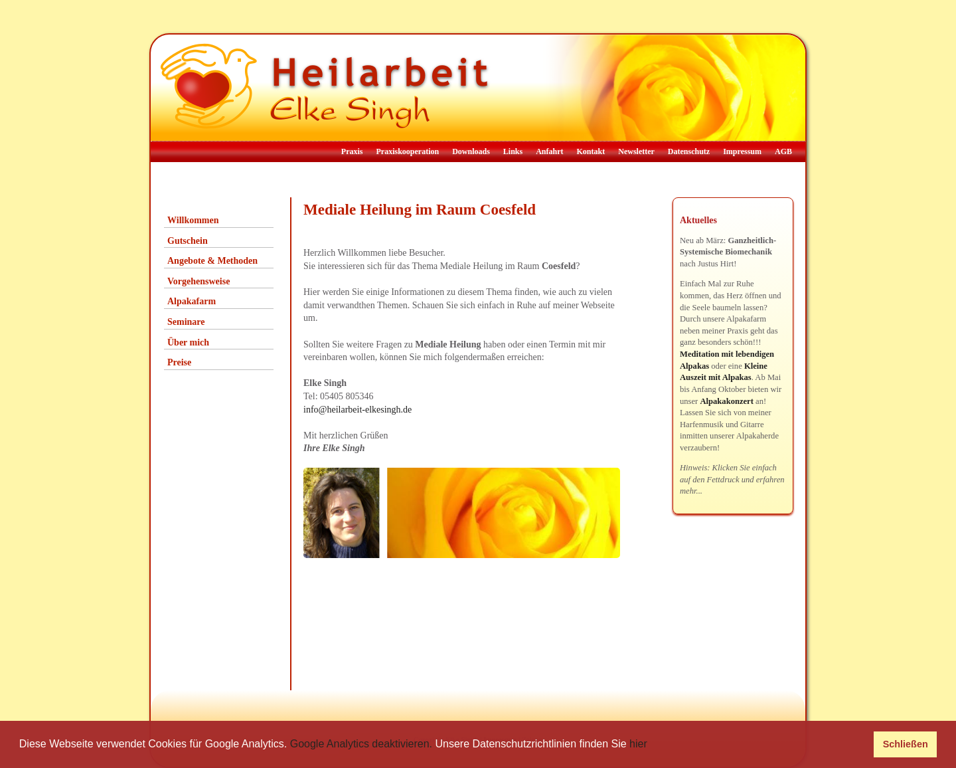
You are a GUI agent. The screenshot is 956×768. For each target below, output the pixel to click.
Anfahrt (549, 151)
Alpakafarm (191, 301)
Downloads (471, 151)
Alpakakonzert (726, 401)
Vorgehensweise (198, 281)
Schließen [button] (905, 744)
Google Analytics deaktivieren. (361, 743)
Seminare (186, 322)
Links (512, 151)
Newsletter (636, 151)
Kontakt (591, 151)
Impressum (742, 151)
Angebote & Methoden (212, 261)
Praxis (352, 151)
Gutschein (187, 241)
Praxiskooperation (407, 151)
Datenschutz (689, 151)
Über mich (188, 342)
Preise (179, 362)
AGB (783, 151)
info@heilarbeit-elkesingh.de (357, 410)
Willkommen (193, 220)
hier (638, 743)
